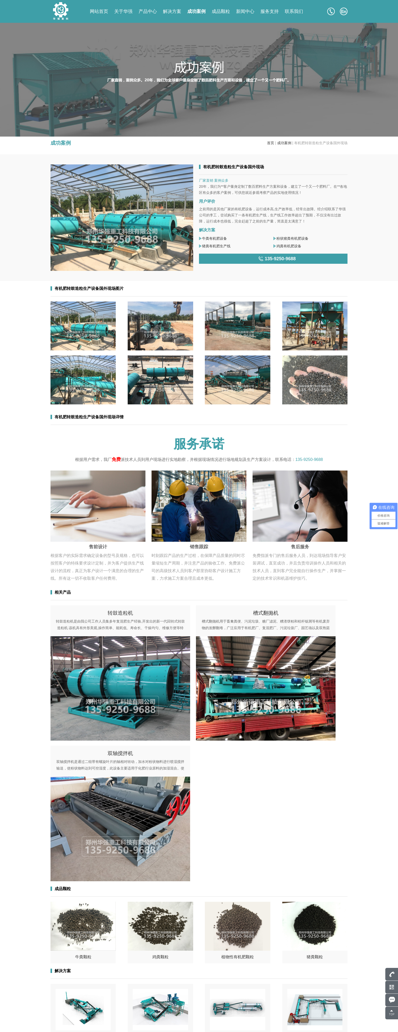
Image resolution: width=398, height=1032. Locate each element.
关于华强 (123, 11)
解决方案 (172, 11)
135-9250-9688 (309, 459)
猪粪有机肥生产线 (216, 246)
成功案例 (196, 11)
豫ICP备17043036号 (110, 1022)
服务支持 (269, 11)
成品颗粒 (221, 11)
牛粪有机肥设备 (214, 238)
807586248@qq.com (77, 986)
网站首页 (99, 11)
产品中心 (148, 11)
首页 (270, 143)
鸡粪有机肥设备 (288, 246)
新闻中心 (245, 11)
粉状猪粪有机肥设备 (292, 238)
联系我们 (294, 11)
